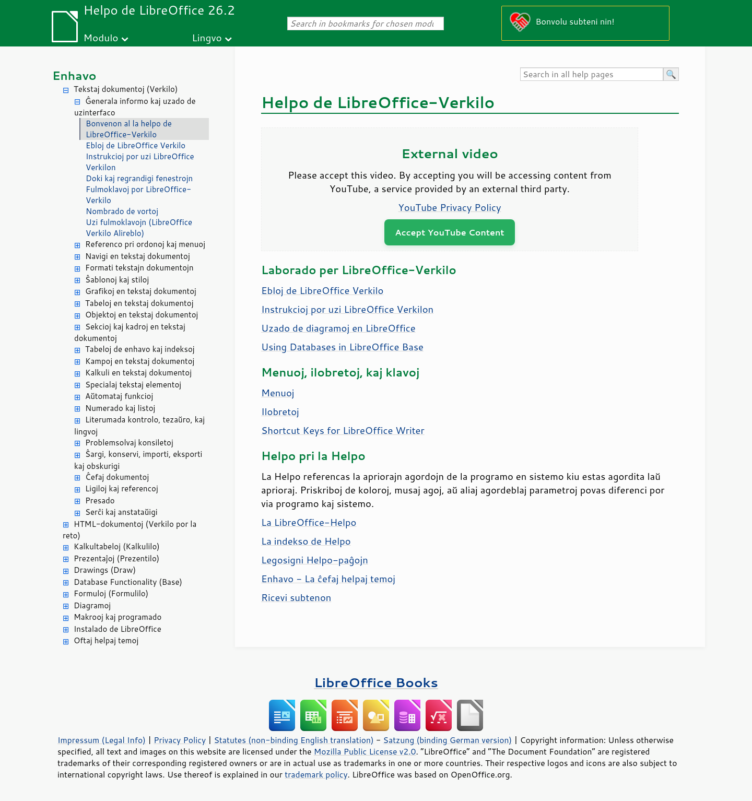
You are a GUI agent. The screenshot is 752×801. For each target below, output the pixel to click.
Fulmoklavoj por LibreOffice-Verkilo (138, 195)
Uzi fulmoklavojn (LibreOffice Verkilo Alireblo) (139, 228)
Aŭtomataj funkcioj (119, 396)
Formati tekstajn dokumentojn (139, 267)
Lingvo (207, 37)
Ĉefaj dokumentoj (117, 477)
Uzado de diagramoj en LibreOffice (338, 328)
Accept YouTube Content (449, 232)
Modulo (100, 37)
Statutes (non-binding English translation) (293, 740)
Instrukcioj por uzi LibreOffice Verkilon (140, 162)
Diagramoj (92, 605)
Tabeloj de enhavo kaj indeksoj (140, 349)
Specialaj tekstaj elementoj (133, 384)
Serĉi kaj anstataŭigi (121, 511)
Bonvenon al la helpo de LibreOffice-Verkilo (129, 129)
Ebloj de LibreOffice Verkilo (135, 145)
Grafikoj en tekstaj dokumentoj (140, 291)
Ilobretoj (280, 411)
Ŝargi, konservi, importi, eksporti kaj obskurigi (138, 460)
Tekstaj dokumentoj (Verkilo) (126, 89)
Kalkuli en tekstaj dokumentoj (138, 372)
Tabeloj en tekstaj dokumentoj (139, 303)
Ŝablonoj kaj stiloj (117, 279)
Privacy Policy (180, 740)
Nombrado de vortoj (122, 211)
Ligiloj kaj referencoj (121, 488)
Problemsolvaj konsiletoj (129, 442)
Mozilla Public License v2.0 (365, 751)
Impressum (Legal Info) (101, 740)
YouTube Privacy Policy (449, 207)
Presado (100, 500)
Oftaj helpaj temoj (106, 640)
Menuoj (278, 392)
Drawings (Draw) (105, 569)
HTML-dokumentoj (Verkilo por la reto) (129, 530)
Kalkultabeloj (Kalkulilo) (117, 546)
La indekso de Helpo (306, 541)
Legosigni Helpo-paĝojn (314, 560)
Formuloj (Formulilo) (111, 593)
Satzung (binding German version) (447, 740)
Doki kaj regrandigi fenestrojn (139, 178)
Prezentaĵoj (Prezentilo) (116, 558)
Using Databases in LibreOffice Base (342, 347)
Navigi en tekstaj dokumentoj (137, 256)
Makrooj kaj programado (117, 616)
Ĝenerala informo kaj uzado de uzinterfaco (134, 107)
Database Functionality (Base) (128, 581)
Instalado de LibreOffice (117, 628)
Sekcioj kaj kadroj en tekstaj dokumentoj (129, 332)
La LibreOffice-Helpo (309, 522)
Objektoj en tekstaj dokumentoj (141, 314)
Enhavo (74, 75)
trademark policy (316, 774)
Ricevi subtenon (296, 597)
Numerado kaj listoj (120, 408)
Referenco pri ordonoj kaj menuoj (145, 244)
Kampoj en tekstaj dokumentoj (139, 361)
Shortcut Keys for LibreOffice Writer (343, 430)
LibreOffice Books (376, 682)
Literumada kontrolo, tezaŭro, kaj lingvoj (139, 425)
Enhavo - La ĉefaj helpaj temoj (328, 578)
